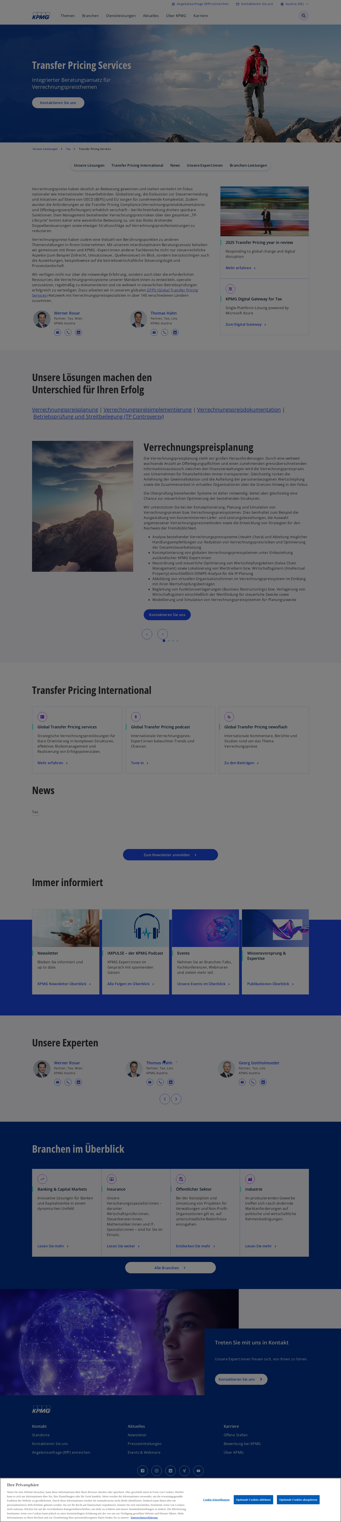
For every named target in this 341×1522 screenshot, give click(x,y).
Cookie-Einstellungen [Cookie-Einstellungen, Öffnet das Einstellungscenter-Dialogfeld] (216, 1499)
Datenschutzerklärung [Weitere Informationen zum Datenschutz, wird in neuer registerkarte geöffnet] (144, 1517)
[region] (170, 1500)
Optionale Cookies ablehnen (253, 1499)
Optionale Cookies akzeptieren (298, 1499)
